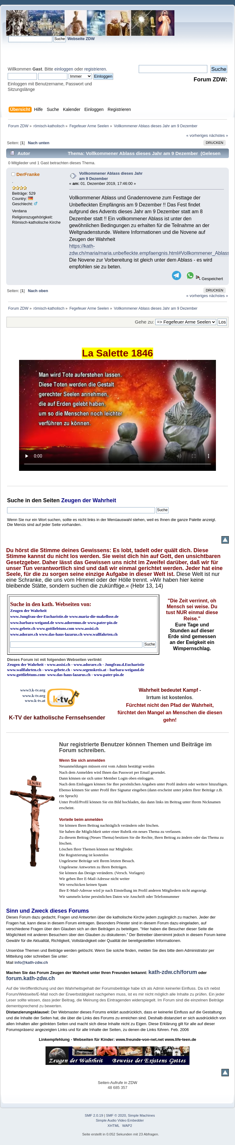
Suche (15, 500)
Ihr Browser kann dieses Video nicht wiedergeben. (117, 415)
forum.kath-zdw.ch (30, 978)
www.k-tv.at (35, 700)
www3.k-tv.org (33, 690)
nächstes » (218, 135)
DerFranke (28, 174)
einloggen (63, 69)
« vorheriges (197, 135)
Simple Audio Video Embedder (120, 1120)
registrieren (95, 69)
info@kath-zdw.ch (31, 962)
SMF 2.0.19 (94, 1115)
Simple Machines (141, 1115)
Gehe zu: (144, 321)
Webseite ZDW (81, 38)
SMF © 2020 (116, 1115)
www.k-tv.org (33, 695)
